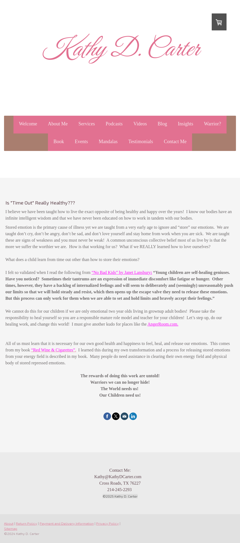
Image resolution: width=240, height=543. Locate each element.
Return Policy (26, 523)
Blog (162, 123)
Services (86, 123)
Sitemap (10, 528)
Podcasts (114, 123)
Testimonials (140, 141)
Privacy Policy (107, 523)
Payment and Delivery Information (67, 523)
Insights (185, 123)
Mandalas (108, 141)
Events (81, 141)
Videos (140, 123)
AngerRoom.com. (162, 324)
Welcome (28, 123)
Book (58, 141)
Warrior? (212, 123)
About (8, 523)
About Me (58, 123)
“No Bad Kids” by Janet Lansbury (121, 272)
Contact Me (175, 141)
